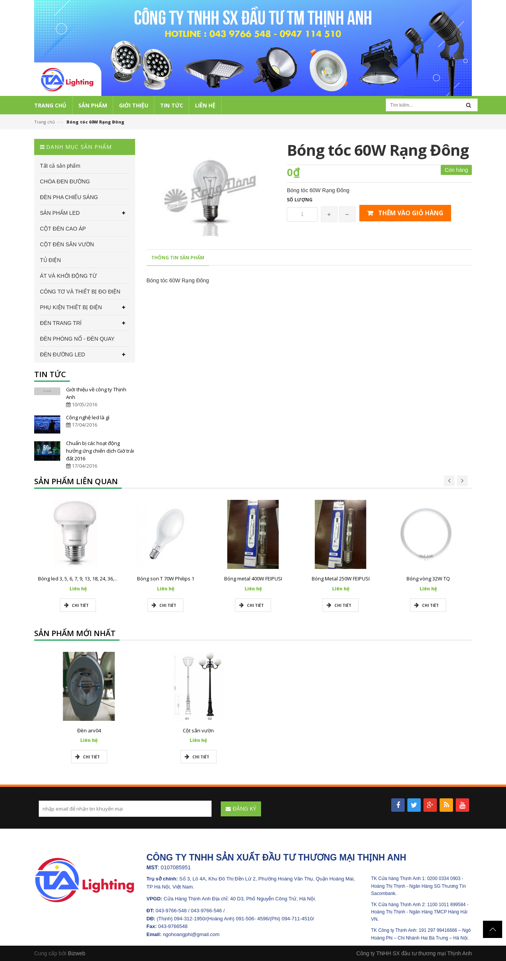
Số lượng (300, 199)
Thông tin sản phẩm (177, 257)
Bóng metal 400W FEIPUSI (253, 578)
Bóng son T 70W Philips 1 (165, 578)
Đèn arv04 (89, 730)
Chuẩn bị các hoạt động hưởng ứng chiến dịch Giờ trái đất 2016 (100, 451)
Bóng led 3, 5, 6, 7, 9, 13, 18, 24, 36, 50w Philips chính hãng (103, 578)
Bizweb (76, 953)
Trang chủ (44, 122)
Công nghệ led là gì (87, 417)
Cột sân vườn (198, 730)
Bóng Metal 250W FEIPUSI (341, 578)
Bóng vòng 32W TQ (428, 578)
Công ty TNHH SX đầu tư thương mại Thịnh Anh (414, 953)
